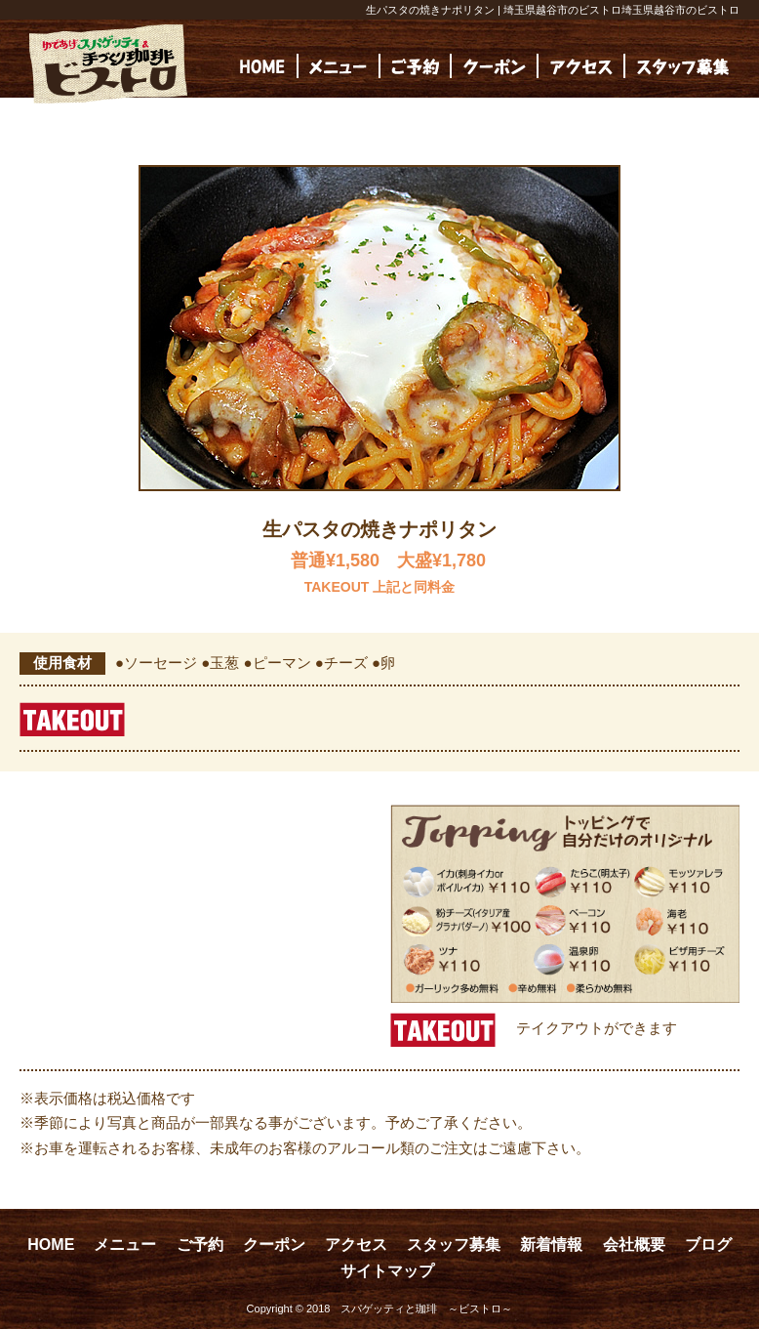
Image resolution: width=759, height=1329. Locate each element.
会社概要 (634, 1244)
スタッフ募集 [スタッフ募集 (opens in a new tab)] (453, 1244)
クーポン (274, 1244)
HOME (50, 1244)
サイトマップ (387, 1271)
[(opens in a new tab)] (683, 66)
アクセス (356, 1244)
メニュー (125, 1244)
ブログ (708, 1244)
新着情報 (551, 1244)
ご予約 (200, 1244)
